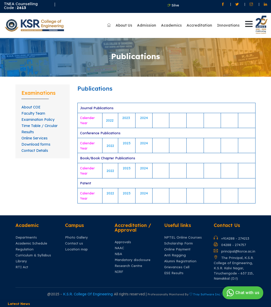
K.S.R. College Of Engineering (88, 294)
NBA (118, 254)
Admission (146, 25)
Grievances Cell (176, 267)
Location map (76, 249)
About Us (124, 25)
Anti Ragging (175, 255)
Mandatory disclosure (132, 260)
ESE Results (174, 273)
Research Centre (128, 265)
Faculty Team (33, 113)
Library (21, 261)
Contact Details (34, 150)
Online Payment (177, 249)
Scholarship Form (178, 243)
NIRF (119, 271)
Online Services (34, 138)
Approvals (123, 242)
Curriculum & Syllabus (33, 255)
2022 (110, 120)
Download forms (35, 144)
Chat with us (242, 293)
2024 (144, 118)
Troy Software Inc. (206, 294)
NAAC (119, 248)
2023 (126, 118)
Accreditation (199, 25)
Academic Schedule (31, 243)
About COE (31, 107)
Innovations (228, 25)
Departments (26, 237)
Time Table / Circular (39, 125)
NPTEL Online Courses (183, 237)
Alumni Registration (180, 261)
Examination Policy (37, 119)
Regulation (24, 249)
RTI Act (21, 267)
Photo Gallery (76, 237)
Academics (171, 25)
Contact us (74, 243)
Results (27, 132)
